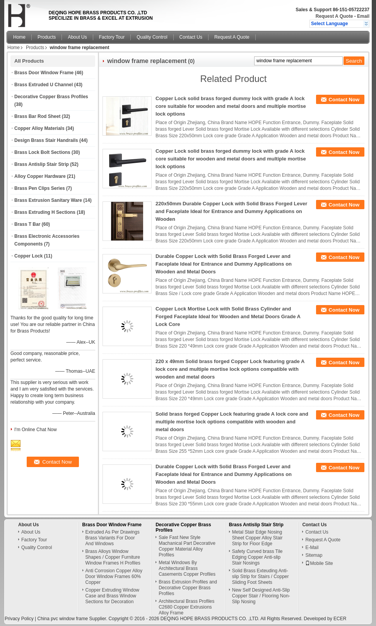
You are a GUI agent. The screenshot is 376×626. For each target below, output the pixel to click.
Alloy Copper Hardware (40, 176)
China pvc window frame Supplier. (72, 618)
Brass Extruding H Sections (44, 212)
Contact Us (190, 37)
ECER (339, 618)
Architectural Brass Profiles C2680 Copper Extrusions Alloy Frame (186, 607)
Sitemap (313, 555)
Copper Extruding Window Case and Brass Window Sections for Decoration (112, 595)
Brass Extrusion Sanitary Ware (48, 200)
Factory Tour (112, 37)
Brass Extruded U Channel (43, 84)
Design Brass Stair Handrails (46, 140)
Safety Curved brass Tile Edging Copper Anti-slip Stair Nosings (257, 557)
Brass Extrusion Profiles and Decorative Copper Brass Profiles (188, 587)
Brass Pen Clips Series (39, 188)
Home (19, 37)
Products (47, 37)
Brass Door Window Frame (43, 72)
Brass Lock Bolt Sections (42, 152)
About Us (77, 37)
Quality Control (152, 37)
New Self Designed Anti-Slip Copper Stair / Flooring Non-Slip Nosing (261, 595)
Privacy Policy (19, 618)
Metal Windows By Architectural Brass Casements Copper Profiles (187, 568)
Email (363, 16)
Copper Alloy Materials (39, 128)
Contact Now (344, 99)
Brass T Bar (27, 224)
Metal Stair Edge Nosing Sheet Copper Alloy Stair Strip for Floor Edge (257, 537)
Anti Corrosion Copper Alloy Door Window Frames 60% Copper (113, 576)
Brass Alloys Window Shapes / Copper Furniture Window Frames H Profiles (112, 557)
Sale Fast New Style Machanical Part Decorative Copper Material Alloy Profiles (187, 546)
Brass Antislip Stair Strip (41, 164)
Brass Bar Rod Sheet (37, 116)
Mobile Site (319, 563)
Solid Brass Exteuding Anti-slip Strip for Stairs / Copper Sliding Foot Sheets (260, 576)
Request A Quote (334, 16)
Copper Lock (28, 256)
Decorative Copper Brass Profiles (51, 96)
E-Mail (311, 547)
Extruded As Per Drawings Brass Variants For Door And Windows (112, 537)
